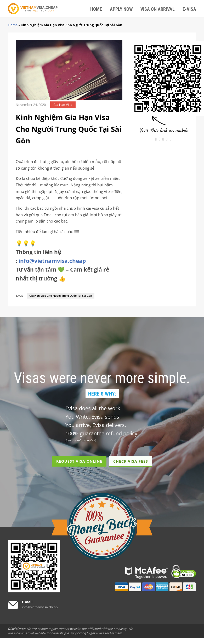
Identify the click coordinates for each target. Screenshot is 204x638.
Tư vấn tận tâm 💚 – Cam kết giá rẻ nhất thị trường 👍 (62, 274)
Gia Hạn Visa (62, 105)
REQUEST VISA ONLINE (79, 461)
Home (13, 25)
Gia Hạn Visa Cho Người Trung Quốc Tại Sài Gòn (60, 296)
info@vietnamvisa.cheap (52, 260)
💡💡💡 (26, 243)
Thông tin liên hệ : (51, 256)
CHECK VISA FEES (130, 461)
